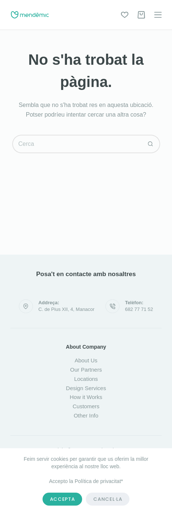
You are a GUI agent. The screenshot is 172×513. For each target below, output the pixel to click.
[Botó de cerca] (151, 144)
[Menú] (158, 15)
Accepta (62, 499)
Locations (86, 379)
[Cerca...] (77, 144)
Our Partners (86, 369)
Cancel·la (107, 499)
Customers (86, 406)
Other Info (86, 415)
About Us (86, 360)
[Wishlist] (124, 15)
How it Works (86, 397)
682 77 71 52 (139, 309)
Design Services (86, 388)
